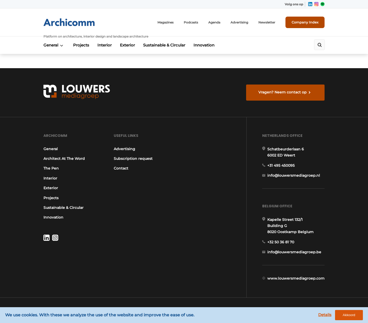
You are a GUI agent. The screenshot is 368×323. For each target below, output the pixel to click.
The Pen (51, 168)
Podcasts (191, 22)
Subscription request (133, 158)
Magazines (165, 22)
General (50, 45)
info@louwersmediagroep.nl (293, 175)
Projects (81, 45)
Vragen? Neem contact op (282, 92)
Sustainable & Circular (164, 45)
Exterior (127, 45)
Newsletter (266, 22)
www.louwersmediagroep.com (296, 278)
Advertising (239, 22)
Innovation (203, 45)
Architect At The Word (64, 158)
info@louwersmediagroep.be (294, 252)
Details (324, 314)
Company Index (305, 22)
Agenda (214, 22)
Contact (121, 168)
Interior (104, 45)
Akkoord (349, 315)
